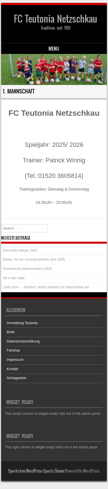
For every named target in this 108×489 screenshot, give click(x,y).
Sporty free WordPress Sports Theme (36, 471)
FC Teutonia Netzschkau (55, 19)
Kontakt (12, 369)
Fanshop (13, 350)
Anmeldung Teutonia (22, 323)
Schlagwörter (17, 378)
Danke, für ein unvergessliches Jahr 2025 (34, 259)
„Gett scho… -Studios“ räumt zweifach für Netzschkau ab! (46, 287)
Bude (11, 332)
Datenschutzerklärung (23, 341)
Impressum (15, 360)
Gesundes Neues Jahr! (20, 250)
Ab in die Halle (14, 278)
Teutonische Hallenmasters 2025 (27, 269)
